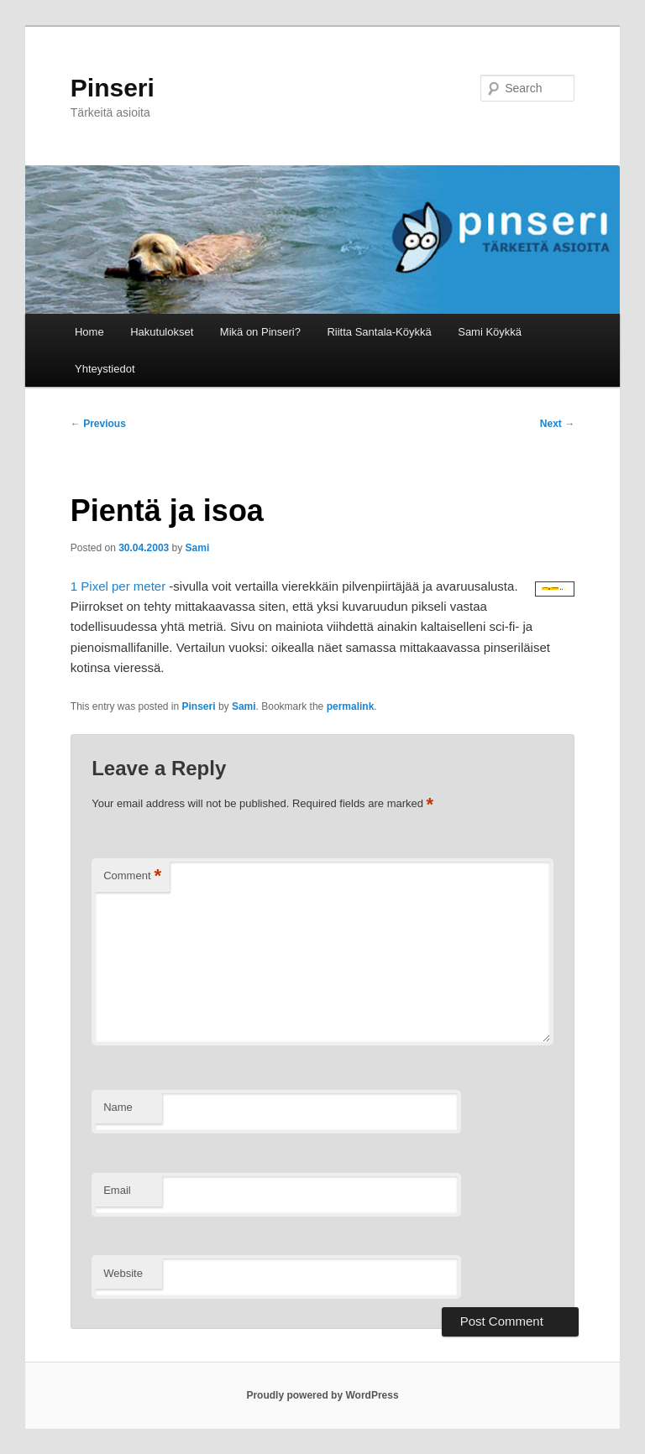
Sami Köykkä (490, 332)
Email (117, 1190)
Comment (132, 876)
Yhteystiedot (105, 368)
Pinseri (113, 88)
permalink (351, 706)
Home (89, 332)
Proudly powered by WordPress (322, 1395)
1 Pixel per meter (118, 586)
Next (557, 424)
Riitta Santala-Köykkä (379, 332)
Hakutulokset (161, 332)
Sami (198, 548)
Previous (98, 424)
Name (118, 1107)
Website (123, 1273)
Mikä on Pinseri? (260, 332)
